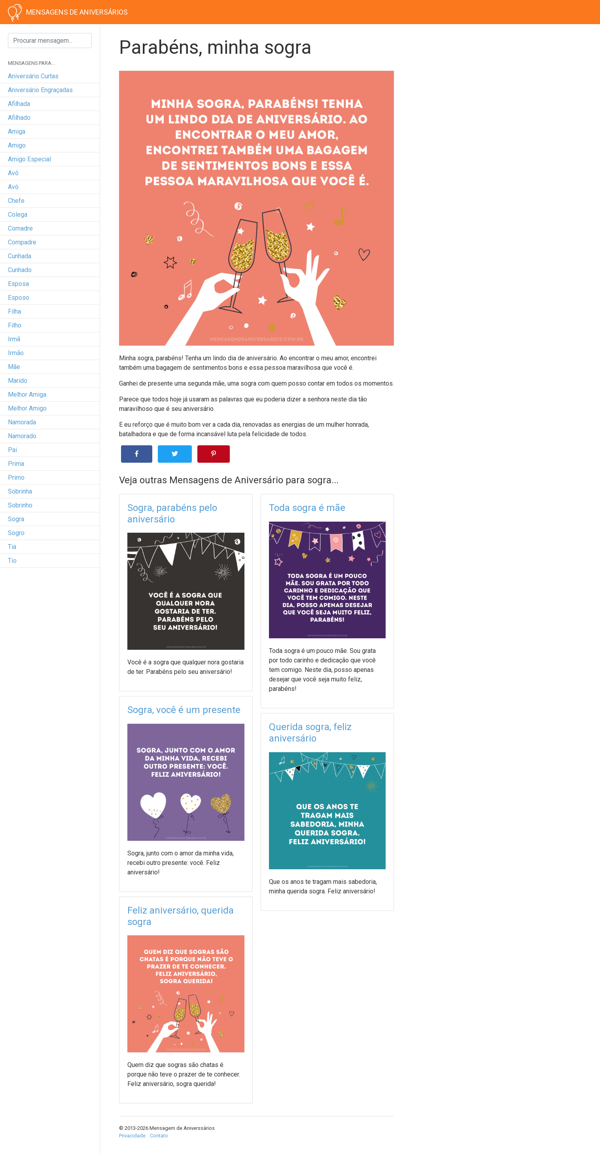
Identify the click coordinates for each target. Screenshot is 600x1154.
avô (13, 173)
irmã (14, 339)
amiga (16, 131)
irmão (16, 353)
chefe (16, 200)
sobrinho (20, 505)
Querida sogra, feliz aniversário (310, 732)
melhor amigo (27, 408)
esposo (18, 297)
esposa (18, 284)
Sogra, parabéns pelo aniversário (172, 513)
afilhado (19, 117)
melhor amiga (27, 394)
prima (16, 463)
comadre (20, 228)
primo (16, 477)
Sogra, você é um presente (183, 709)
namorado (22, 436)
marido (17, 380)
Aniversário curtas (33, 76)
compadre (22, 242)
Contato (159, 1136)
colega (17, 214)
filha (14, 311)
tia (12, 547)
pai (12, 450)
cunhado (20, 270)
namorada (22, 422)
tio (12, 560)
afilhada (19, 104)
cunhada (19, 256)
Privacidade (132, 1136)
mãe (14, 367)
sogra (16, 519)
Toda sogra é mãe (307, 507)
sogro (16, 533)
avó (13, 187)
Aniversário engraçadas (40, 90)
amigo (17, 145)
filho (14, 325)
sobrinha (20, 491)
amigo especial (29, 159)
